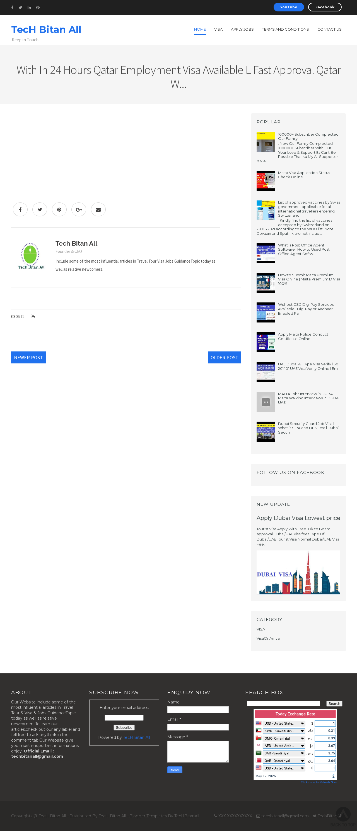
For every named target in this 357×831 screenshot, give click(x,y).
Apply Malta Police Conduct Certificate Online (303, 336)
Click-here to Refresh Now (319, 782)
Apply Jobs (242, 29)
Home (200, 29)
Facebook (324, 7)
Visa (218, 29)
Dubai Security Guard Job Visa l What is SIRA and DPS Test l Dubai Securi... (308, 427)
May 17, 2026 (265, 776)
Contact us (329, 29)
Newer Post (28, 357)
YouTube (288, 7)
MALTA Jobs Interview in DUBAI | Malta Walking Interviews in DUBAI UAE (308, 398)
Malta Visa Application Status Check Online (304, 174)
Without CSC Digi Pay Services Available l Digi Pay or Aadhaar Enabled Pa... (306, 308)
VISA (261, 629)
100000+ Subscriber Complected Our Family (308, 136)
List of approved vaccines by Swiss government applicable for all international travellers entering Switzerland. (309, 208)
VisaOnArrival (269, 638)
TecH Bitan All (46, 29)
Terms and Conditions (285, 29)
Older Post (224, 357)
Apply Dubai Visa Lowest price (298, 518)
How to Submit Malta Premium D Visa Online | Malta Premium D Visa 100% (309, 279)
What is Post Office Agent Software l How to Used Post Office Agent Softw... (304, 249)
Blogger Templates (148, 815)
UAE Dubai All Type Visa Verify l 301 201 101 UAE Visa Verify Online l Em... (309, 366)
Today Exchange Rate (295, 714)
